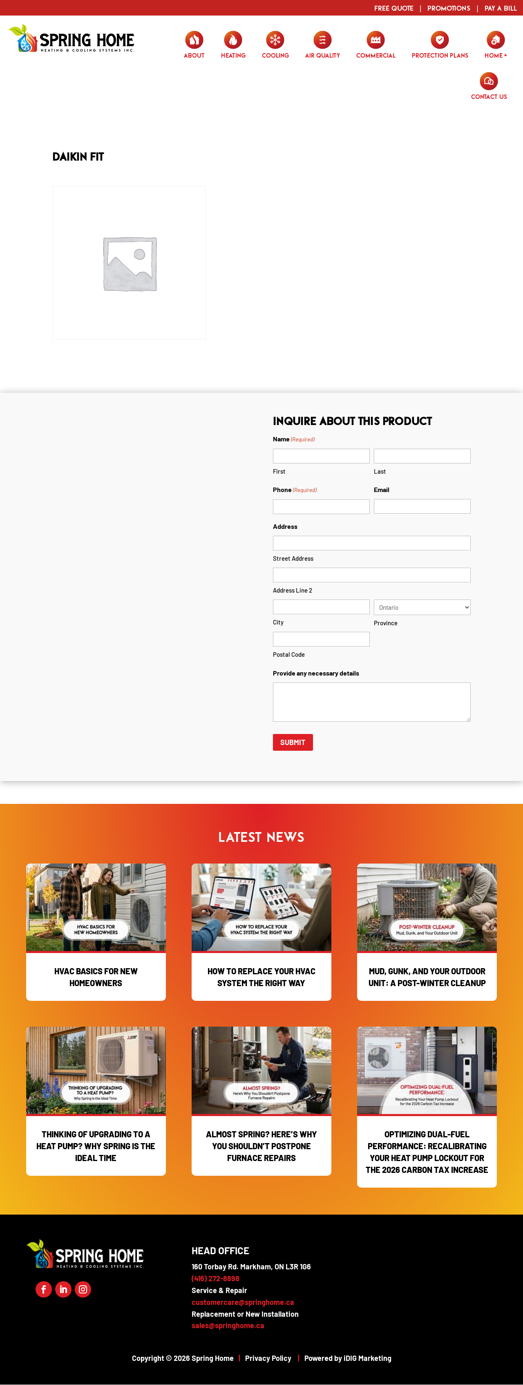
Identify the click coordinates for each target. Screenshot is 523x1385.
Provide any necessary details (316, 673)
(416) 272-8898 (215, 1278)
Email (381, 489)
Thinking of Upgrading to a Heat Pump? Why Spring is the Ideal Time (95, 1146)
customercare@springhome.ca (243, 1302)
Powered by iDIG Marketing (347, 1358)
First (279, 471)
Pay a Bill (501, 8)
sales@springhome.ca (228, 1325)
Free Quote (393, 8)
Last (380, 471)
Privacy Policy (268, 1358)
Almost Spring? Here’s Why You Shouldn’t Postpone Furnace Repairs (261, 1146)
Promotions (448, 8)
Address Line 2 (292, 590)
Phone (294, 490)
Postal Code (289, 654)
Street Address (293, 558)
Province (386, 622)
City (278, 622)
